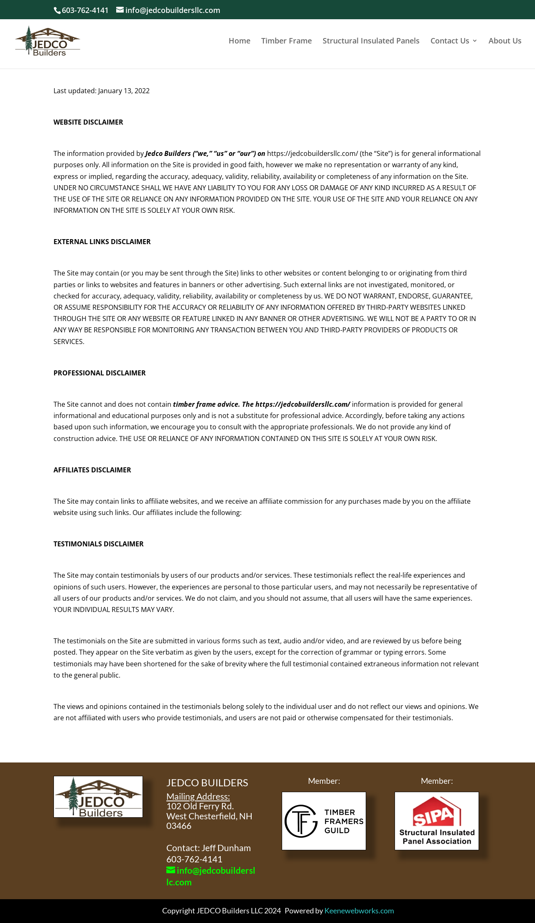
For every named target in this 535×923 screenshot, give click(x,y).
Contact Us (450, 42)
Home (239, 42)
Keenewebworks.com (359, 910)
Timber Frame (286, 42)
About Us (505, 42)
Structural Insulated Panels (371, 42)
